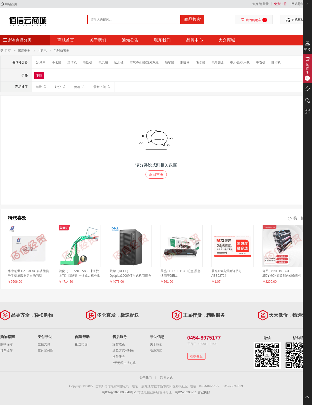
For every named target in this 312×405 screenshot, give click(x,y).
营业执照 (204, 392)
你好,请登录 (260, 4)
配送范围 (81, 344)
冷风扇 (40, 62)
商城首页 (65, 40)
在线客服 (196, 356)
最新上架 (102, 87)
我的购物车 (254, 20)
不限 (39, 75)
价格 (79, 87)
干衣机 (260, 62)
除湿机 (276, 62)
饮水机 (118, 62)
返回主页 (156, 174)
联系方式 (156, 350)
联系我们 (162, 40)
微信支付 (44, 344)
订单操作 (6, 350)
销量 (41, 87)
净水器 (56, 62)
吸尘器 (200, 62)
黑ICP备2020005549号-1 (119, 392)
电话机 (87, 62)
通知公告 (130, 40)
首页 (8, 50)
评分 (60, 87)
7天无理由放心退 (124, 363)
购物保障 (6, 344)
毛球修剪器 (61, 50)
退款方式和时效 (123, 350)
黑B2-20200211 (186, 392)
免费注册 (280, 4)
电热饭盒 (217, 62)
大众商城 (226, 40)
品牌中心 (194, 40)
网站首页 (11, 4)
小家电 (42, 50)
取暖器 (185, 62)
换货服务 (118, 357)
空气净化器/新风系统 (144, 62)
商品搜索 (192, 19)
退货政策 (118, 344)
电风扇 (103, 62)
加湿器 (169, 62)
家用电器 (24, 50)
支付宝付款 (45, 350)
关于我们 (98, 40)
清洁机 (72, 62)
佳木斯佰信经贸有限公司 (28, 21)
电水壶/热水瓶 (240, 62)
